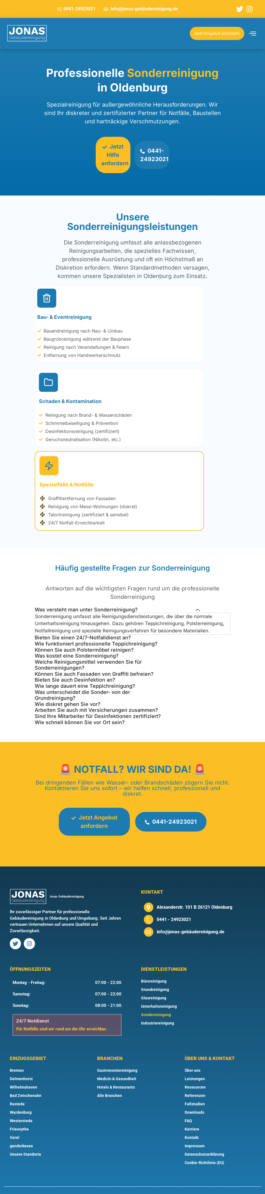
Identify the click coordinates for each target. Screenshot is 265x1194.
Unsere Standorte (25, 1138)
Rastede (17, 1088)
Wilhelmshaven (23, 1071)
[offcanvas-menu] (252, 33)
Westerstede (21, 1105)
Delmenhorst (21, 1063)
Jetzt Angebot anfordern (93, 806)
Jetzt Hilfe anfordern (114, 155)
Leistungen (195, 1063)
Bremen (17, 1054)
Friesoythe (19, 1113)
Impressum (195, 1130)
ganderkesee (21, 1130)
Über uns (192, 1054)
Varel (14, 1122)
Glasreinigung (153, 982)
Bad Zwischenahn (25, 1080)
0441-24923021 (155, 156)
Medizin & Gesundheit (116, 1063)
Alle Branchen (109, 1080)
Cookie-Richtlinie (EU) (204, 1147)
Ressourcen (195, 1071)
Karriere (192, 1113)
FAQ (188, 1105)
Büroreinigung (153, 965)
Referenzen (195, 1080)
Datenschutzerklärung (204, 1138)
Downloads (194, 1096)
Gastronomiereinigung (117, 1054)
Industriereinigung (157, 1007)
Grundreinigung (155, 974)
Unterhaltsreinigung (159, 990)
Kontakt (192, 1122)
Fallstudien (195, 1088)
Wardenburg (21, 1096)
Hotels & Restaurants (116, 1071)
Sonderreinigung (156, 999)
